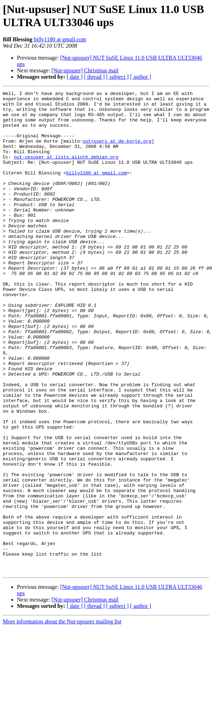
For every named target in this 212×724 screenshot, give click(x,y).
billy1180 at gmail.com (60, 39)
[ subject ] (117, 77)
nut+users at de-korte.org (117, 151)
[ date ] (75, 77)
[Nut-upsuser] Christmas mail (85, 70)
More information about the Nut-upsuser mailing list (62, 718)
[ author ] (140, 77)
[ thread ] (94, 77)
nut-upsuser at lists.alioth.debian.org (66, 170)
